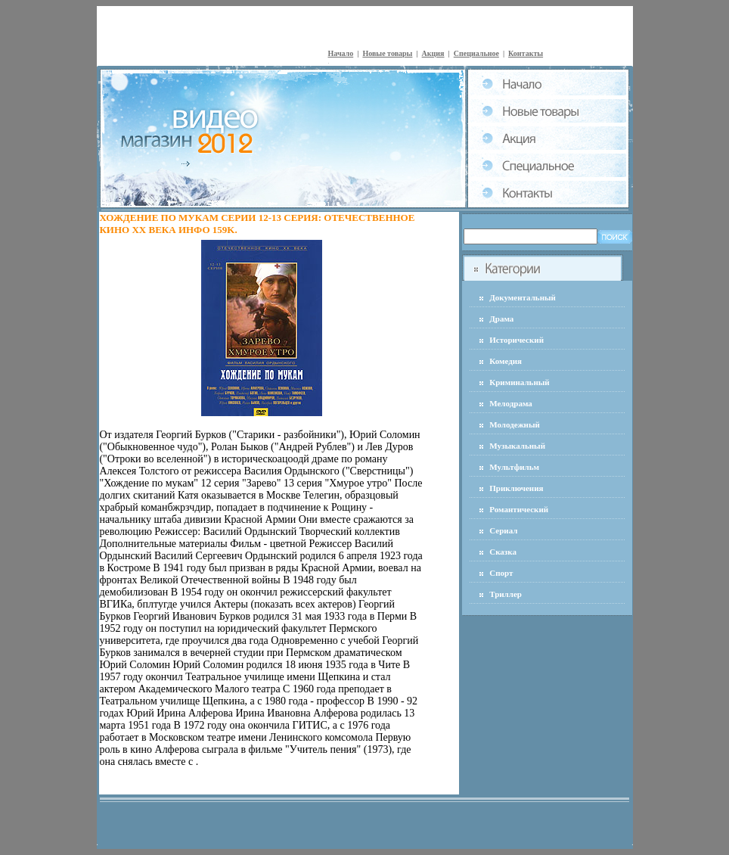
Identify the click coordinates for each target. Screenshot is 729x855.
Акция (433, 53)
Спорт (501, 572)
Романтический (518, 509)
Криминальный (519, 382)
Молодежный (514, 424)
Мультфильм (514, 466)
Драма (501, 318)
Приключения (516, 488)
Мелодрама (510, 403)
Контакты (525, 53)
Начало (341, 53)
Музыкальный (517, 445)
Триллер (505, 593)
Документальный (522, 297)
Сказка (503, 551)
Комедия (505, 360)
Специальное (476, 53)
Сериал (503, 530)
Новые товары (387, 53)
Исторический (516, 339)
